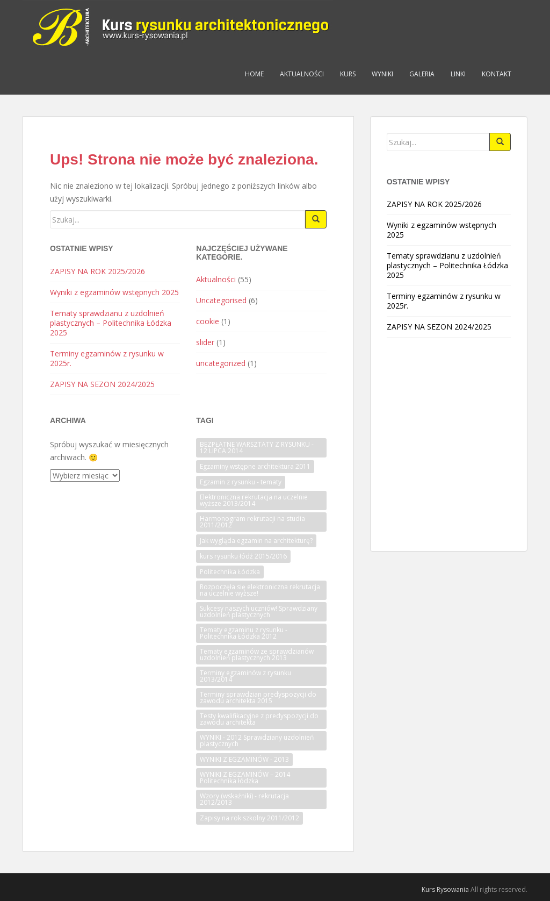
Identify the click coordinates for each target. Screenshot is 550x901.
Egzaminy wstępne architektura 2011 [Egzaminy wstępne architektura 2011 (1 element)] (255, 466)
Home (254, 73)
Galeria (422, 73)
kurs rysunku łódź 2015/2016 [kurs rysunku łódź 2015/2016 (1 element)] (243, 556)
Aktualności (302, 73)
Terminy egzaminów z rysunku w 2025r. (107, 358)
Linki (458, 73)
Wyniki (382, 73)
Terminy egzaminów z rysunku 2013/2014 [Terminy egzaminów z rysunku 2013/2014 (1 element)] (245, 676)
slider (205, 342)
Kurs (348, 73)
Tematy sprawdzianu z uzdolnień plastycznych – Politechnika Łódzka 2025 (110, 323)
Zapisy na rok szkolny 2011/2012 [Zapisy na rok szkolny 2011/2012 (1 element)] (249, 818)
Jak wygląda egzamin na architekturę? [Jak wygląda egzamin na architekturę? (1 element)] (256, 540)
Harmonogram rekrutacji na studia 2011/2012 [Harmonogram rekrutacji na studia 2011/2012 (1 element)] (252, 522)
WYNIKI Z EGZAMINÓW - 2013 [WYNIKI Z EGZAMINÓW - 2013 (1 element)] (244, 759)
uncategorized (220, 363)
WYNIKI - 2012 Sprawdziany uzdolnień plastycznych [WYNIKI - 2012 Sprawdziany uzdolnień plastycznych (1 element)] (257, 740)
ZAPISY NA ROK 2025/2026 (97, 271)
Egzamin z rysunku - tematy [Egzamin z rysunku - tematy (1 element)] (240, 482)
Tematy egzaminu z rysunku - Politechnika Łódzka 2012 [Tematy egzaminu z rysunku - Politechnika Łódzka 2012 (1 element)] (243, 633)
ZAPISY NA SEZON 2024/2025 (102, 384)
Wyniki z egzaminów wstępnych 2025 (114, 292)
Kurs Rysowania (445, 889)
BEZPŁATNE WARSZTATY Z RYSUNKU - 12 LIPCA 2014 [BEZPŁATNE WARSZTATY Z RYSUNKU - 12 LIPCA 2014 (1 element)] (257, 447)
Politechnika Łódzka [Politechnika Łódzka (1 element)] (230, 571)
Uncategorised (221, 300)
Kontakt (496, 73)
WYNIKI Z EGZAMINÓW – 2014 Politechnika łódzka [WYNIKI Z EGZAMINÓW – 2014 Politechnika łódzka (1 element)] (245, 777)
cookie (207, 321)
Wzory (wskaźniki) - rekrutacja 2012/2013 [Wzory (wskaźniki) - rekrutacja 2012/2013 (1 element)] (244, 799)
